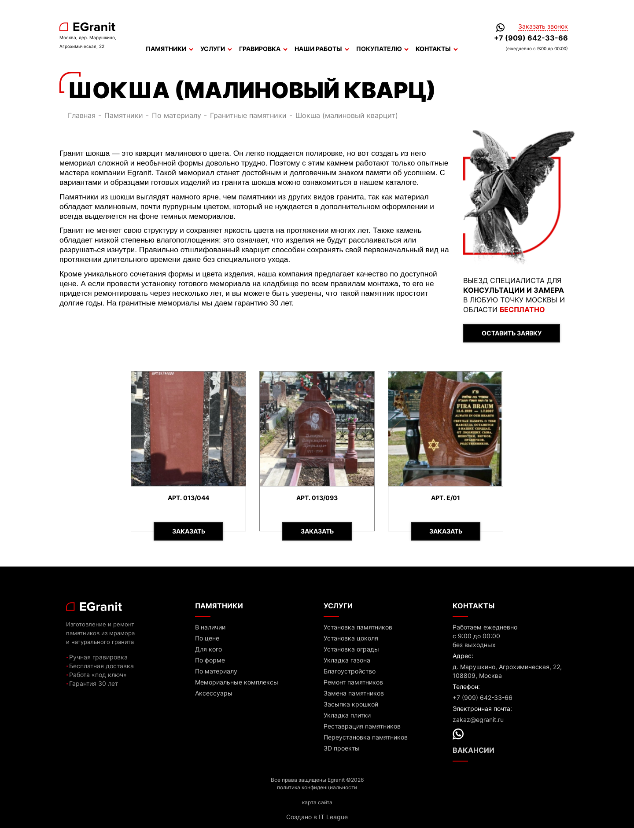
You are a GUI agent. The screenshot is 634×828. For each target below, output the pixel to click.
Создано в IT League (317, 817)
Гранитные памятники (248, 115)
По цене (207, 638)
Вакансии (473, 750)
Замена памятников (354, 693)
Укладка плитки (347, 715)
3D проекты (342, 748)
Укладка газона (347, 660)
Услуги (216, 48)
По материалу (176, 115)
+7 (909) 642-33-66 (531, 37)
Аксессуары (213, 693)
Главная (82, 115)
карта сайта (317, 802)
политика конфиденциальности (317, 787)
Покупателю (382, 48)
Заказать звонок (543, 26)
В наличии (210, 627)
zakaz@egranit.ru (478, 719)
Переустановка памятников (366, 737)
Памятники (169, 48)
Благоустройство (350, 671)
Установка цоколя (351, 638)
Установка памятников (358, 627)
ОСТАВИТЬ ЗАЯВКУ (512, 333)
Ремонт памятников (353, 682)
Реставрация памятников (362, 726)
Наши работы (322, 48)
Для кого (208, 649)
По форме (210, 660)
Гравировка (263, 48)
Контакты (437, 48)
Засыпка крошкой (351, 704)
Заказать (188, 531)
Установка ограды (351, 649)
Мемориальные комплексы (236, 682)
